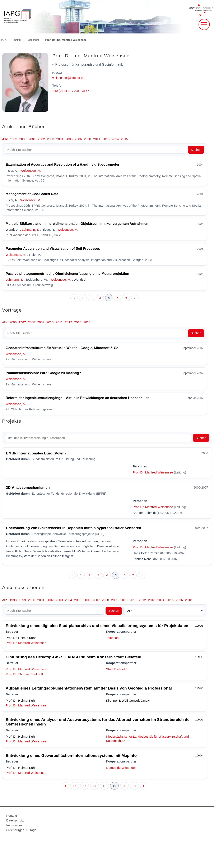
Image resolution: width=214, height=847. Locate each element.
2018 (188, 600)
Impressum (14, 825)
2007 (22, 322)
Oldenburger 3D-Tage (21, 830)
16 (84, 786)
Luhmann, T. (30, 229)
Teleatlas (112, 638)
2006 (78, 139)
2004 (59, 139)
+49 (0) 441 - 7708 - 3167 (70, 90)
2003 (50, 139)
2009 (40, 322)
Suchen (196, 149)
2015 (124, 139)
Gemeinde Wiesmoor (121, 767)
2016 (86, 322)
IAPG (4, 39)
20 (124, 786)
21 (134, 786)
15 (74, 786)
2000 (22, 139)
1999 (13, 139)
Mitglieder (33, 39)
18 (104, 786)
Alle (5, 139)
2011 (96, 139)
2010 (50, 322)
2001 (32, 139)
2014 (115, 139)
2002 (41, 139)
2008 (87, 139)
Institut (17, 39)
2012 (68, 322)
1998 (13, 600)
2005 (69, 139)
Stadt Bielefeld (116, 669)
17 (94, 786)
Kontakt (11, 815)
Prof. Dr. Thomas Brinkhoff (24, 674)
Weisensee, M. (30, 170)
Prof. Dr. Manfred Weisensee (153, 472)
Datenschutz (15, 820)
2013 (106, 139)
